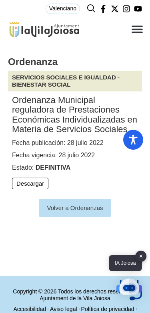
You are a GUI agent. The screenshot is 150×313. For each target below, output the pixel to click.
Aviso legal (63, 309)
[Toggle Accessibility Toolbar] (133, 140)
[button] (137, 29)
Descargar (30, 183)
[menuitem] (63, 9)
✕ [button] (141, 256)
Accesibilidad (29, 309)
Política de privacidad (107, 309)
